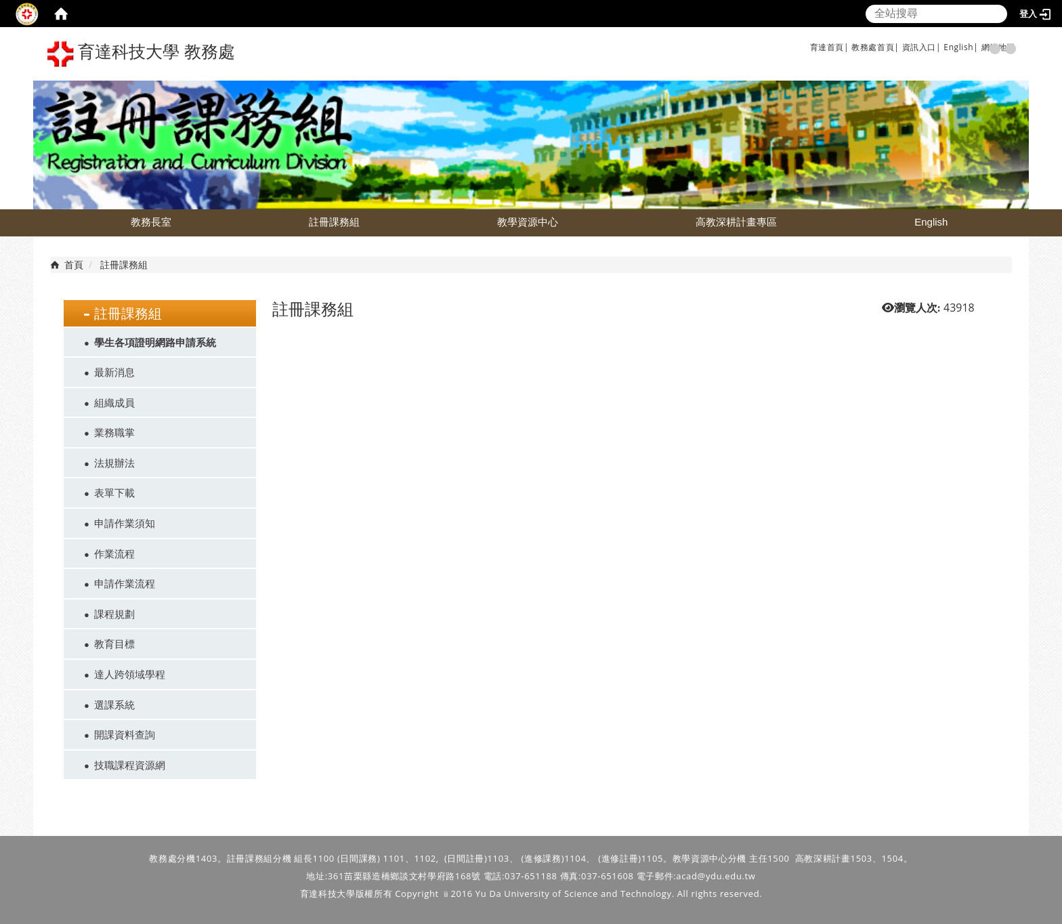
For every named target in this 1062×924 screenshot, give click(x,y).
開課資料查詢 (124, 734)
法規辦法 (114, 462)
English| (960, 47)
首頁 (73, 264)
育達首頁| (829, 47)
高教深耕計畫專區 (736, 222)
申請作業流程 (124, 583)
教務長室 (151, 222)
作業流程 (114, 553)
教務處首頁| (875, 47)
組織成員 (114, 402)
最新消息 (114, 372)
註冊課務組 (334, 222)
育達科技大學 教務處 (141, 54)
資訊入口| (921, 47)
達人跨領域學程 (129, 674)
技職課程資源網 (129, 765)
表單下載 (114, 492)
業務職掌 (114, 432)
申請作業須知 (124, 523)
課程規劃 (114, 614)
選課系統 (114, 704)
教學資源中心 (527, 222)
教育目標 (114, 643)
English (931, 222)
